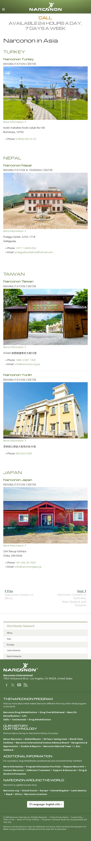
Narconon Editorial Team (57, 746)
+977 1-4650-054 (26, 248)
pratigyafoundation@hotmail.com (34, 252)
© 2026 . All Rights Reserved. (25, 817)
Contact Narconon (13, 770)
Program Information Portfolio (43, 766)
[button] (45, 806)
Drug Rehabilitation (40, 719)
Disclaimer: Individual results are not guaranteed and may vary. (45, 820)
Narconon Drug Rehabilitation (20, 712)
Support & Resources (64, 770)
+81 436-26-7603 (26, 562)
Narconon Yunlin (17, 375)
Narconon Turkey (18, 59)
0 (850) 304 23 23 (26, 138)
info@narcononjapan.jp (28, 566)
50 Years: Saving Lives (55, 738)
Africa (9, 632)
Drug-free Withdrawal (52, 712)
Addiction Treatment (38, 770)
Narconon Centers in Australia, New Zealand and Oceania (72, 598)
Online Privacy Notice (59, 817)
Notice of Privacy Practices (28, 819)
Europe (10, 644)
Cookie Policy (76, 817)
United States (29, 790)
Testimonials (19, 719)
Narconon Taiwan (18, 281)
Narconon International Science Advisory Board (42, 742)
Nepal (9, 794)
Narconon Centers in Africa (19, 594)
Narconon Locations (35, 794)
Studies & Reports (31, 746)
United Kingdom (59, 790)
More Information (13, 121)
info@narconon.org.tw (27, 364)
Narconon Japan (17, 480)
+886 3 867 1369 (26, 360)
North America (14, 656)
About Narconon (12, 738)
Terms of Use (8, 819)
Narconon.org (11, 790)
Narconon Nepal (17, 165)
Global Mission (33, 738)
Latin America (13, 650)
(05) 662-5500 (24, 453)
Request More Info (73, 766)
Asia (9, 638)
